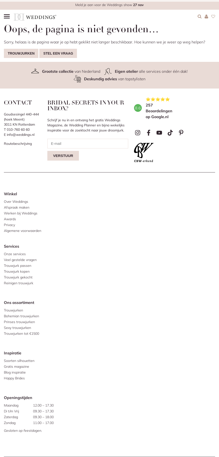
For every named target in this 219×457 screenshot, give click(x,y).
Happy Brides (14, 378)
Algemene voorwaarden (22, 230)
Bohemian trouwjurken (21, 316)
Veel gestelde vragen (20, 260)
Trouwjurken (21, 53)
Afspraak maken (16, 207)
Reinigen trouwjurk (18, 283)
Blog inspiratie (15, 372)
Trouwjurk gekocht (18, 277)
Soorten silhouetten (19, 361)
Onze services (15, 254)
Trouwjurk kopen (17, 271)
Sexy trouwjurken (17, 328)
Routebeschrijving (18, 143)
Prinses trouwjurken (19, 322)
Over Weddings (16, 201)
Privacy (9, 225)
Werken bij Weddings (20, 213)
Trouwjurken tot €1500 (21, 333)
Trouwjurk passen (17, 265)
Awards (10, 219)
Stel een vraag (58, 53)
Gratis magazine (16, 366)
